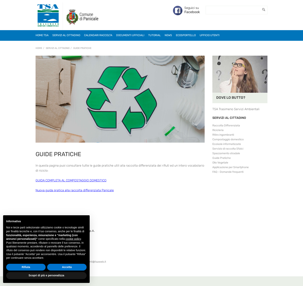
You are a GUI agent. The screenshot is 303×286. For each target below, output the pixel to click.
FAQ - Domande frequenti (227, 172)
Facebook (192, 12)
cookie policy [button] (73, 238)
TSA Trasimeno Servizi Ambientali (236, 109)
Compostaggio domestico (228, 139)
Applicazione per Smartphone (230, 167)
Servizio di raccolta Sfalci (227, 148)
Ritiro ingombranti (223, 134)
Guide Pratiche (82, 48)
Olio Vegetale (220, 162)
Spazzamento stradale (226, 153)
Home (39, 48)
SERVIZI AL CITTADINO (229, 118)
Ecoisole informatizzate (226, 144)
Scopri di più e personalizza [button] (46, 275)
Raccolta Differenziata (226, 125)
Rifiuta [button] (26, 267)
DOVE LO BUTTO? (230, 97)
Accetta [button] (67, 267)
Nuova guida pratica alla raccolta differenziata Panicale (75, 190)
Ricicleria (218, 130)
